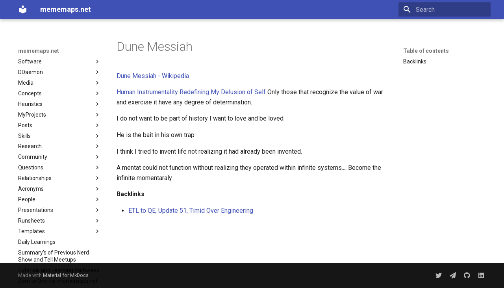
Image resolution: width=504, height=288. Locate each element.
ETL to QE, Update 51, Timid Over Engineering (190, 210)
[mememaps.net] (23, 9)
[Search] (444, 9)
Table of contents (426, 51)
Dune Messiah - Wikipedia (153, 76)
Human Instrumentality (147, 92)
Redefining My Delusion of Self (223, 92)
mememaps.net (38, 51)
